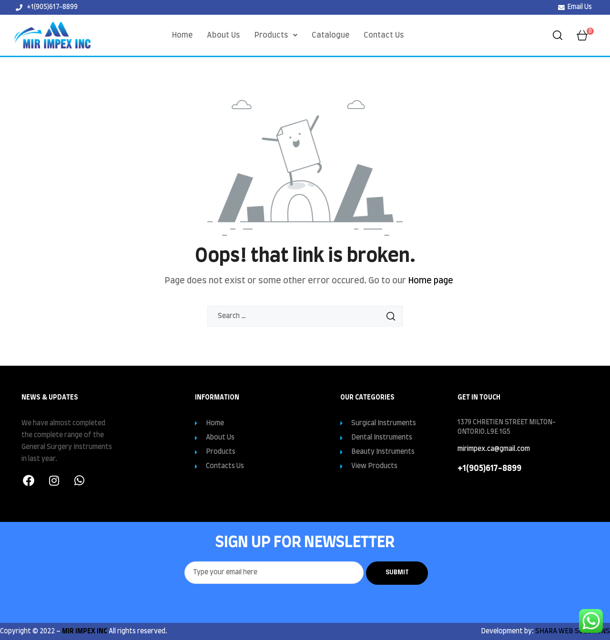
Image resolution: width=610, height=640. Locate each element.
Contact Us (384, 35)
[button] (276, 35)
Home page (430, 281)
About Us (223, 35)
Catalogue (330, 35)
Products (275, 35)
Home (182, 35)
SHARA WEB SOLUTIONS (572, 631)
